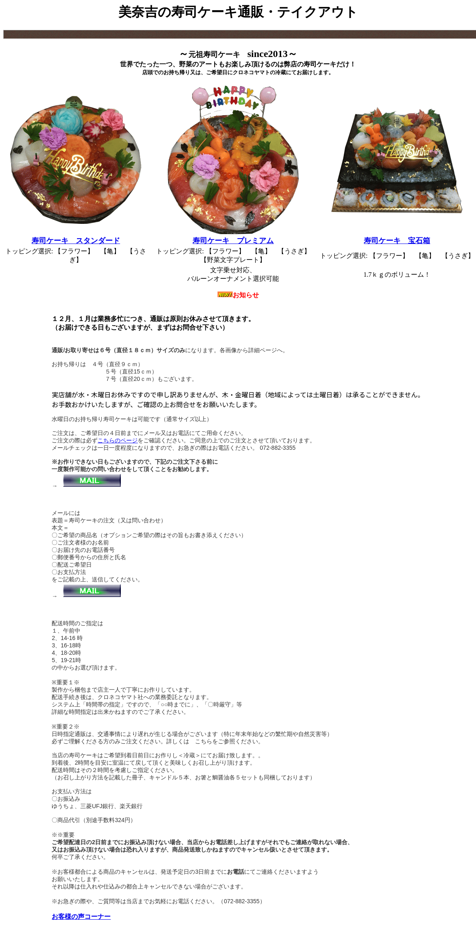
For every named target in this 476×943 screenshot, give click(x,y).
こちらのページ (117, 440)
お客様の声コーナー (81, 916)
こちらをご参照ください (226, 741)
